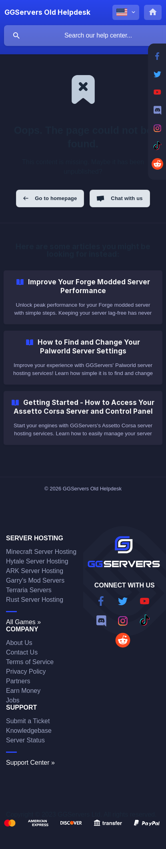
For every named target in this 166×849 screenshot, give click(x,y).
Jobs (13, 700)
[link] (83, 297)
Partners (18, 681)
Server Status (25, 740)
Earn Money (23, 690)
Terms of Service (30, 662)
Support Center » (30, 762)
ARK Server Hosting (34, 570)
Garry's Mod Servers (35, 580)
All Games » (23, 622)
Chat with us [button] (126, 198)
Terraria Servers (29, 590)
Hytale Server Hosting (37, 561)
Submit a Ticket (28, 721)
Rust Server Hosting (34, 599)
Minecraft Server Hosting (41, 551)
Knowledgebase (29, 730)
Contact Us (22, 652)
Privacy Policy (26, 671)
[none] (47, 12)
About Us (19, 642)
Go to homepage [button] (56, 198)
